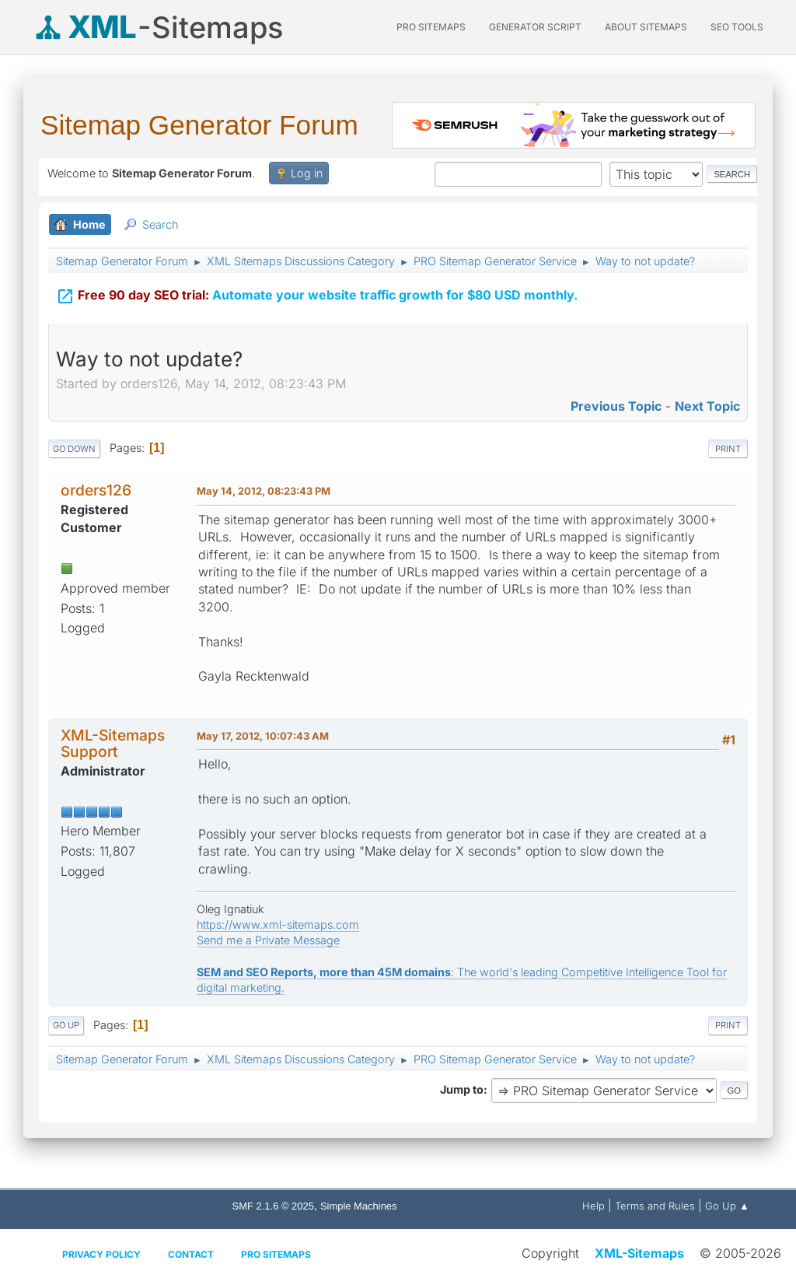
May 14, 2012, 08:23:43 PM (263, 491)
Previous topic (616, 406)
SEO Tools (736, 27)
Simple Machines (358, 1206)
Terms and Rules (655, 1205)
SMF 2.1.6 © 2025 (273, 1206)
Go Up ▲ (727, 1205)
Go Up (66, 1025)
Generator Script (535, 27)
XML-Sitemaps (639, 1253)
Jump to (462, 1089)
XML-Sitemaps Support (113, 743)
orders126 (96, 490)
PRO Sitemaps (431, 27)
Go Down (74, 448)
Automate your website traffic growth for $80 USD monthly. (317, 294)
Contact (191, 1254)
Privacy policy (101, 1254)
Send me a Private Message (268, 940)
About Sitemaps (646, 27)
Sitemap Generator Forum (199, 125)
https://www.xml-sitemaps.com (278, 924)
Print (728, 448)
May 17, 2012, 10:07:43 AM (263, 736)
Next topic (707, 406)
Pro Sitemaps (276, 1254)
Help (593, 1205)
